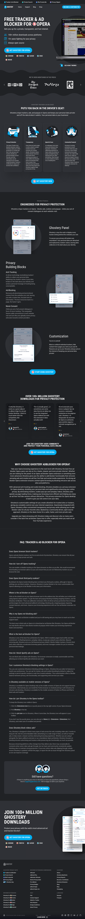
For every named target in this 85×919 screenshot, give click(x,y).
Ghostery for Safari (9, 900)
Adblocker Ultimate (35, 877)
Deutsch (59, 895)
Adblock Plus (33, 875)
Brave (9, 60)
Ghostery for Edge (9, 905)
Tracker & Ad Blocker (11, 2)
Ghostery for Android (9, 907)
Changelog (60, 889)
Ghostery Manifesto (62, 875)
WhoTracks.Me (41, 2)
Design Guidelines (35, 905)
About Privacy (33, 907)
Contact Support (34, 897)
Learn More (42, 917)
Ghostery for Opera (9, 902)
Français (59, 897)
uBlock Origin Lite (35, 889)
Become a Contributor (71, 7)
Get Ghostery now (42, 181)
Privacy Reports (61, 877)
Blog (34, 7)
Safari (30, 56)
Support (27, 7)
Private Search (27, 2)
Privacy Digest (55, 2)
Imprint (49, 915)
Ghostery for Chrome (9, 895)
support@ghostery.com (32, 781)
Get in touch (42, 788)
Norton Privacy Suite (35, 879)
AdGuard (32, 872)
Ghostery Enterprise (62, 882)
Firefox (20, 56)
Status (58, 872)
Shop (40, 7)
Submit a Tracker (34, 900)
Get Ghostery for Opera (18, 50)
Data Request (33, 902)
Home (20, 7)
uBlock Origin (33, 886)
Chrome (9, 56)
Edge (40, 56)
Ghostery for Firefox (9, 897)
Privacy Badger (34, 884)
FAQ (31, 895)
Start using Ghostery (43, 372)
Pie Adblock (33, 882)
